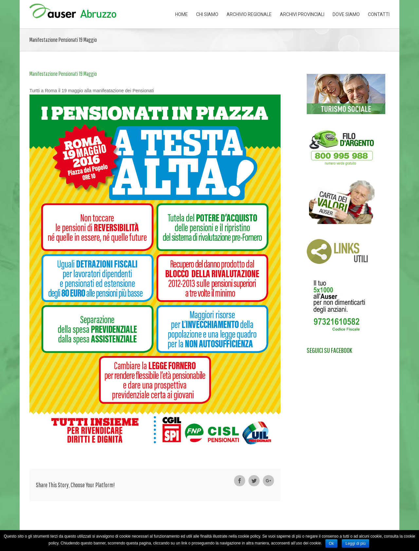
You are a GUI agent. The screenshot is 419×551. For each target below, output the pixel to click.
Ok (331, 543)
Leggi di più (355, 543)
